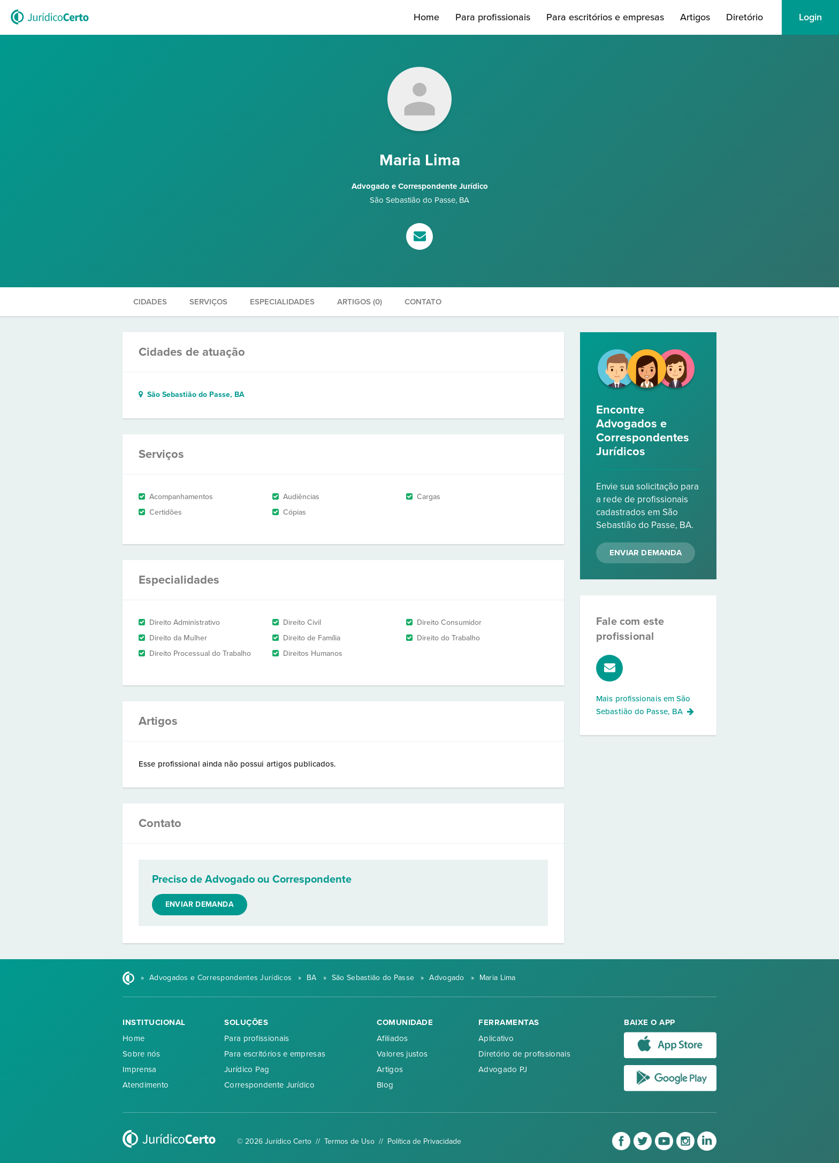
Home (426, 17)
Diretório (744, 17)
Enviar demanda (199, 904)
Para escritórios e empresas (605, 17)
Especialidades (282, 302)
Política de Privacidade (424, 1141)
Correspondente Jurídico (269, 1085)
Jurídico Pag (247, 1069)
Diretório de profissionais (524, 1054)
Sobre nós (142, 1054)
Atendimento (146, 1085)
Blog (385, 1085)
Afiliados (392, 1038)
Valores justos (402, 1054)
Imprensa (139, 1069)
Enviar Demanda (645, 552)
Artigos (695, 17)
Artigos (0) (359, 302)
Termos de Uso (349, 1141)
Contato (423, 302)
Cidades (150, 302)
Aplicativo (496, 1038)
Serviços (208, 302)
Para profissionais (492, 17)
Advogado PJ (502, 1069)
